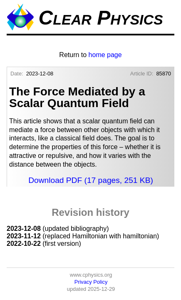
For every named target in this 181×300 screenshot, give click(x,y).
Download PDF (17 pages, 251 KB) (90, 180)
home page (105, 54)
